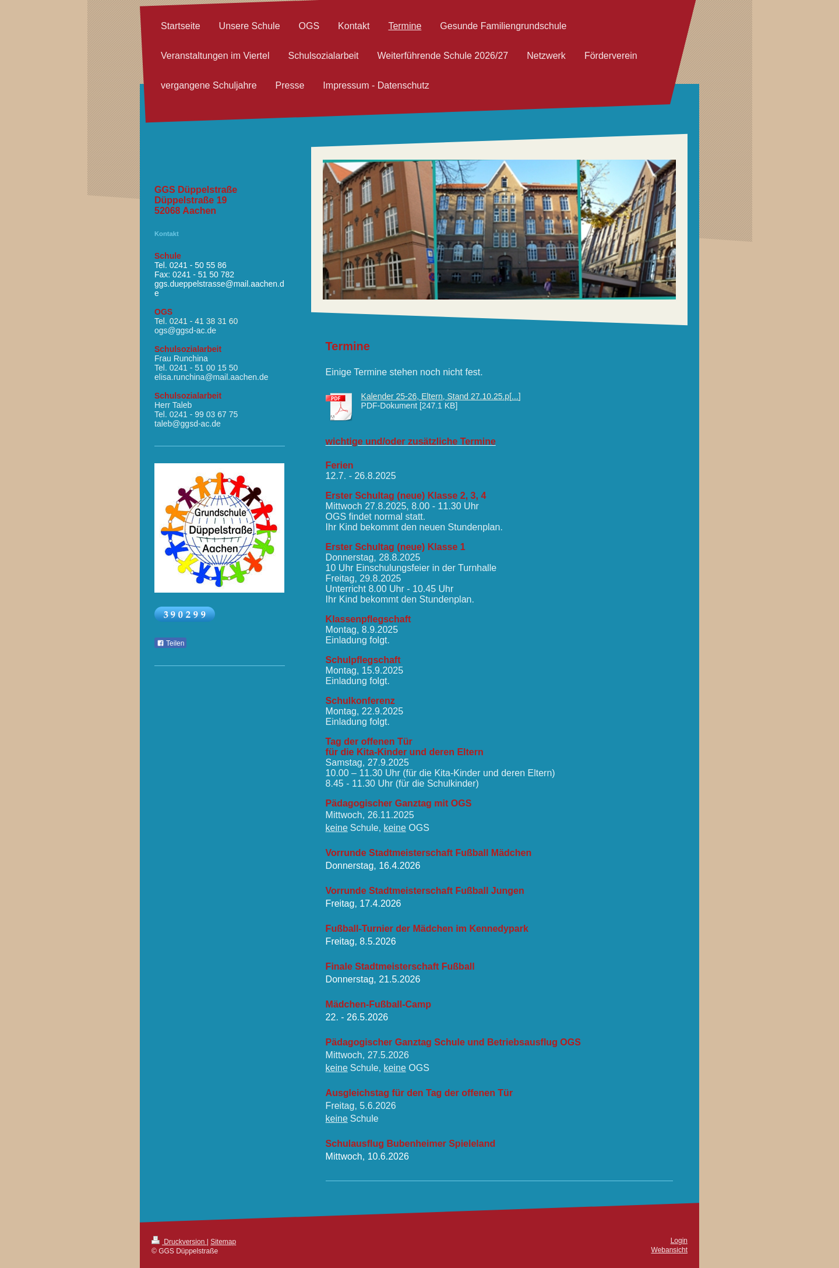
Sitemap (223, 1242)
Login (679, 1241)
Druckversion (179, 1242)
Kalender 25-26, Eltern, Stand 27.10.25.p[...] (441, 396)
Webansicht (669, 1250)
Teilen (170, 643)
